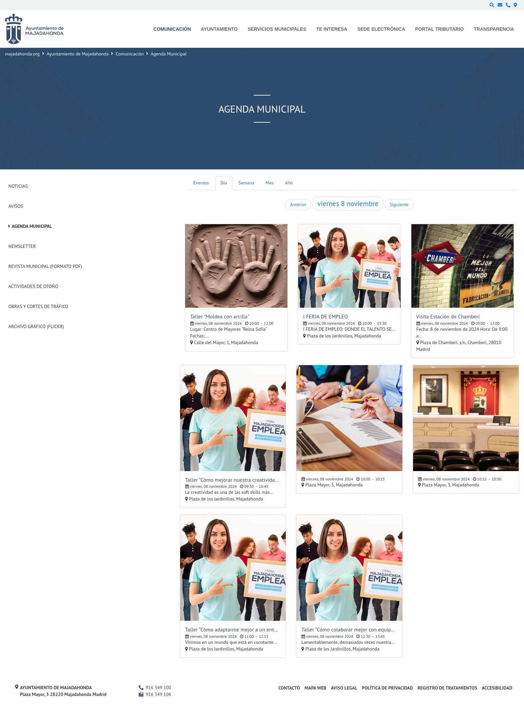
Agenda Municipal (32, 226)
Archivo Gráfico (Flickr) (36, 326)
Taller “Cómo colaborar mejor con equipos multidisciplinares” (349, 629)
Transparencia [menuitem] (494, 29)
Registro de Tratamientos (447, 688)
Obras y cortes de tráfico (38, 306)
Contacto (289, 688)
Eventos (201, 183)
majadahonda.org (22, 54)
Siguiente (399, 204)
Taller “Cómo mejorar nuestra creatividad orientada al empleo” (233, 479)
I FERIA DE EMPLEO (325, 316)
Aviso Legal (344, 688)
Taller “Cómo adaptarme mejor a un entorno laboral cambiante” (233, 629)
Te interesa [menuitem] (332, 29)
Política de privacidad (387, 688)
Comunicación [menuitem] (172, 29)
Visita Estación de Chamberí (448, 316)
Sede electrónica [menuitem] (381, 29)
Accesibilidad (497, 688)
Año (289, 183)
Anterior (298, 204)
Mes (270, 183)
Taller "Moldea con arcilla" (219, 316)
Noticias (18, 186)
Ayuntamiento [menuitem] (219, 29)
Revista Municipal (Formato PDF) (45, 266)
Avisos (15, 206)
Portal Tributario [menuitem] (439, 29)
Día (224, 183)
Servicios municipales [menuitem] (277, 29)
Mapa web (315, 688)
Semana (246, 183)
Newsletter (22, 246)
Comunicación (130, 54)
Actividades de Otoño (33, 286)
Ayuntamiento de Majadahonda (78, 54)
